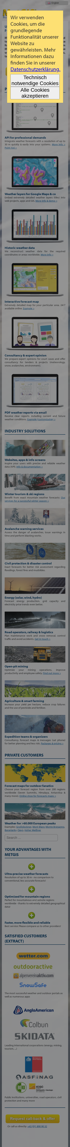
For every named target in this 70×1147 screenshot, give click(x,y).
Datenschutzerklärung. (35, 69)
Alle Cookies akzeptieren (35, 93)
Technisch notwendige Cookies (34, 80)
